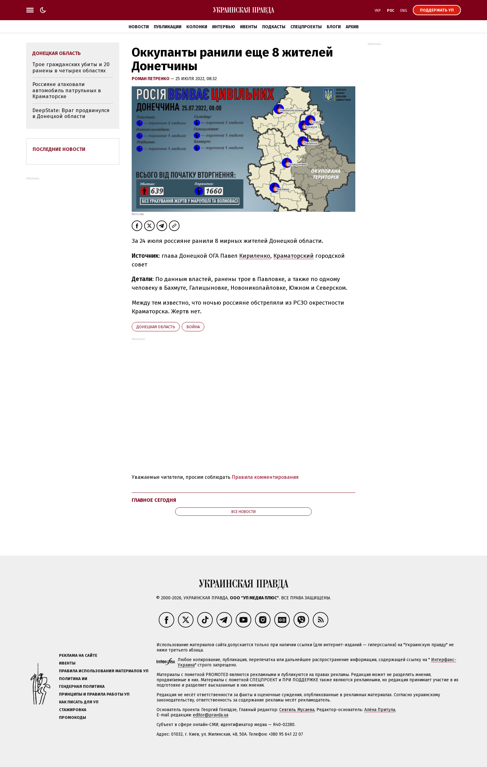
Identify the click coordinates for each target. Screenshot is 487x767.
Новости (139, 27)
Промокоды (72, 717)
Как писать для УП (78, 702)
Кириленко (254, 255)
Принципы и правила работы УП (94, 694)
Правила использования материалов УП (103, 671)
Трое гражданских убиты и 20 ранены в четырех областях (71, 67)
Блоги (334, 27)
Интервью (223, 27)
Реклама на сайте (78, 655)
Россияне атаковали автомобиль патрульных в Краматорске (66, 90)
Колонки (196, 27)
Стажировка (72, 709)
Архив (352, 27)
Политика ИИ (73, 678)
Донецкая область (155, 326)
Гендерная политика (82, 686)
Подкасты (273, 27)
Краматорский (293, 255)
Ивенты (248, 27)
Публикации (167, 27)
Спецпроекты (306, 27)
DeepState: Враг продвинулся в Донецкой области (70, 113)
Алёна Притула (379, 709)
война (193, 326)
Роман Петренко (151, 78)
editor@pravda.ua (210, 715)
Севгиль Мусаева (296, 709)
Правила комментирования (265, 477)
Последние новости (59, 149)
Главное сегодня (154, 500)
